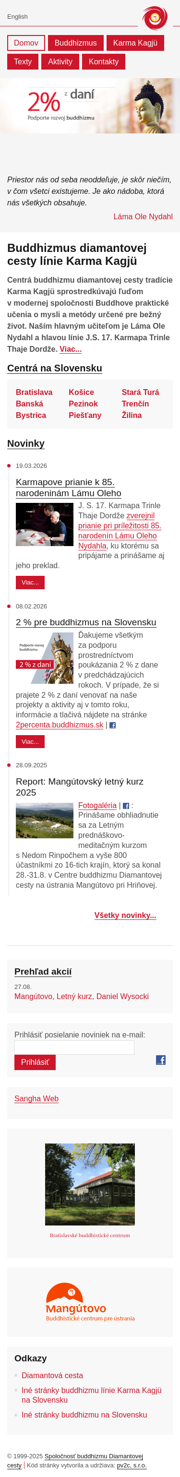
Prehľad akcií (43, 971)
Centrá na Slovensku (54, 368)
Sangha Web (36, 1099)
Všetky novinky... (125, 915)
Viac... (71, 349)
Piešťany (85, 415)
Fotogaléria (97, 805)
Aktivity (60, 62)
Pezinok (83, 404)
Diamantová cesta (52, 1375)
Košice (81, 392)
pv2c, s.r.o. (132, 1465)
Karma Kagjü (135, 43)
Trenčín (135, 404)
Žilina (132, 415)
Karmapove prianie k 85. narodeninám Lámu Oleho (68, 487)
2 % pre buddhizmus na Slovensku (86, 622)
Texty (23, 62)
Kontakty (104, 62)
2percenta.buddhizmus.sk (59, 725)
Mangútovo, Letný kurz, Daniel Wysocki (81, 996)
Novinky (26, 443)
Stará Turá (140, 392)
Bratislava (34, 392)
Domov (26, 43)
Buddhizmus (76, 43)
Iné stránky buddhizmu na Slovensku (84, 1415)
